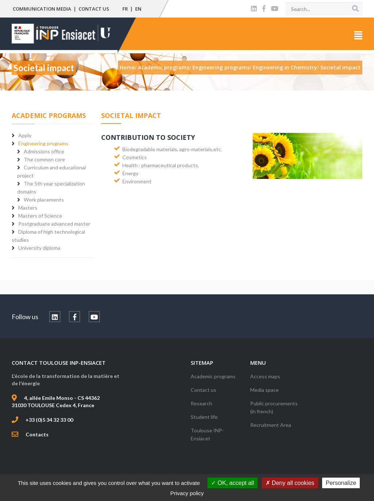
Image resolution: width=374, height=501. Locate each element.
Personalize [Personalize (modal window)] (341, 483)
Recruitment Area (270, 425)
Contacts (37, 434)
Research (201, 403)
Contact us (94, 8)
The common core (44, 159)
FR (125, 8)
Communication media (42, 8)
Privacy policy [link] (187, 493)
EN (138, 8)
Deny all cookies (290, 483)
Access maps (265, 376)
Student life (204, 417)
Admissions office (44, 151)
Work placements (44, 199)
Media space (264, 390)
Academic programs (213, 376)
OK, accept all (232, 483)
